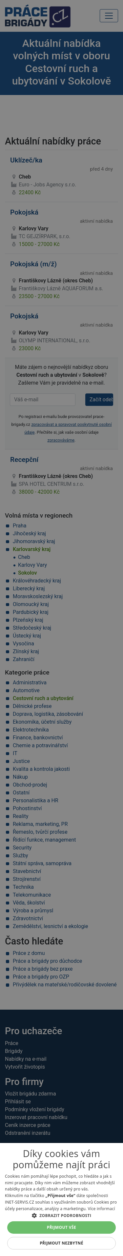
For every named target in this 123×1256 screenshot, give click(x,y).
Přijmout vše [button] (61, 1227)
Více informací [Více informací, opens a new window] (101, 1208)
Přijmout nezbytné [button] (61, 1243)
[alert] (61, 628)
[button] (61, 1215)
